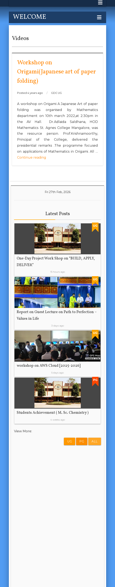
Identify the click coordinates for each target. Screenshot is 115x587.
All (95, 441)
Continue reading (31, 157)
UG (69, 441)
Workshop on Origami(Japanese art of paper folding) (56, 72)
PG (81, 441)
